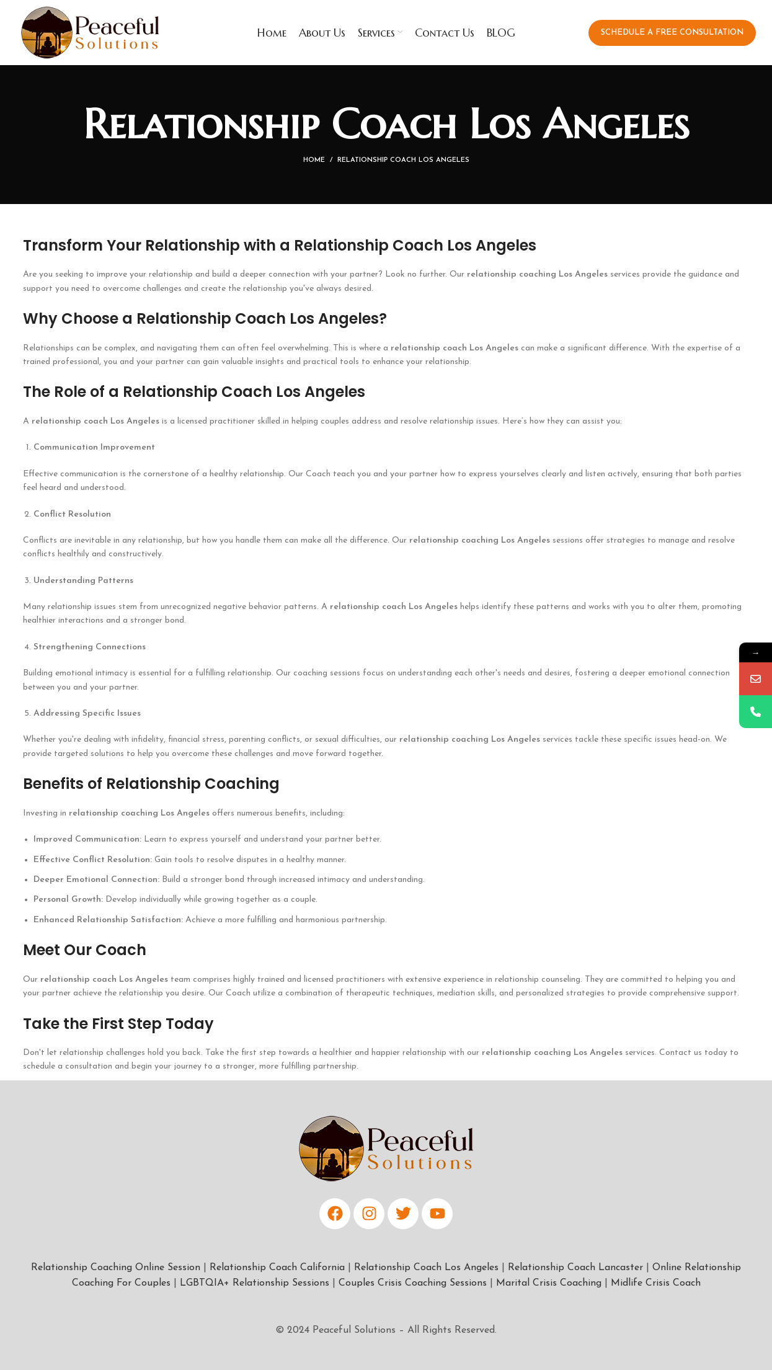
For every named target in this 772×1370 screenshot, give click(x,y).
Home (314, 160)
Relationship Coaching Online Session (115, 1268)
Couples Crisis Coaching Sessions (413, 1283)
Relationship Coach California (277, 1268)
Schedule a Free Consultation (672, 33)
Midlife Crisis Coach (656, 1283)
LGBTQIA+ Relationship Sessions (254, 1283)
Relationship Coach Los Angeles (426, 1268)
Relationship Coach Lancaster (575, 1268)
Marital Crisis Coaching (548, 1283)
